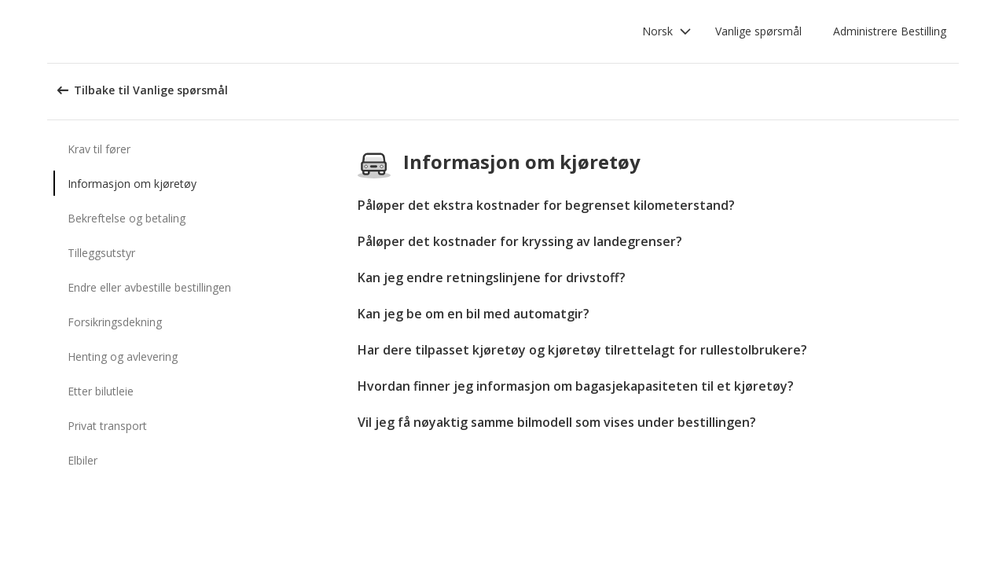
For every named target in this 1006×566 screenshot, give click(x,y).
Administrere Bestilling (889, 31)
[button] (667, 31)
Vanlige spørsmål (758, 31)
